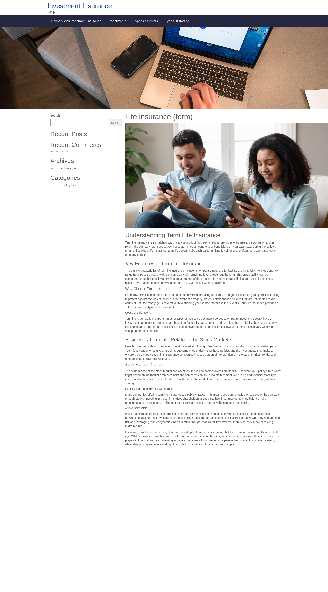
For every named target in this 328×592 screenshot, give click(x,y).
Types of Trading (177, 21)
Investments (117, 21)
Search (55, 115)
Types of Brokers (146, 21)
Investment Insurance (79, 6)
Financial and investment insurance (76, 21)
